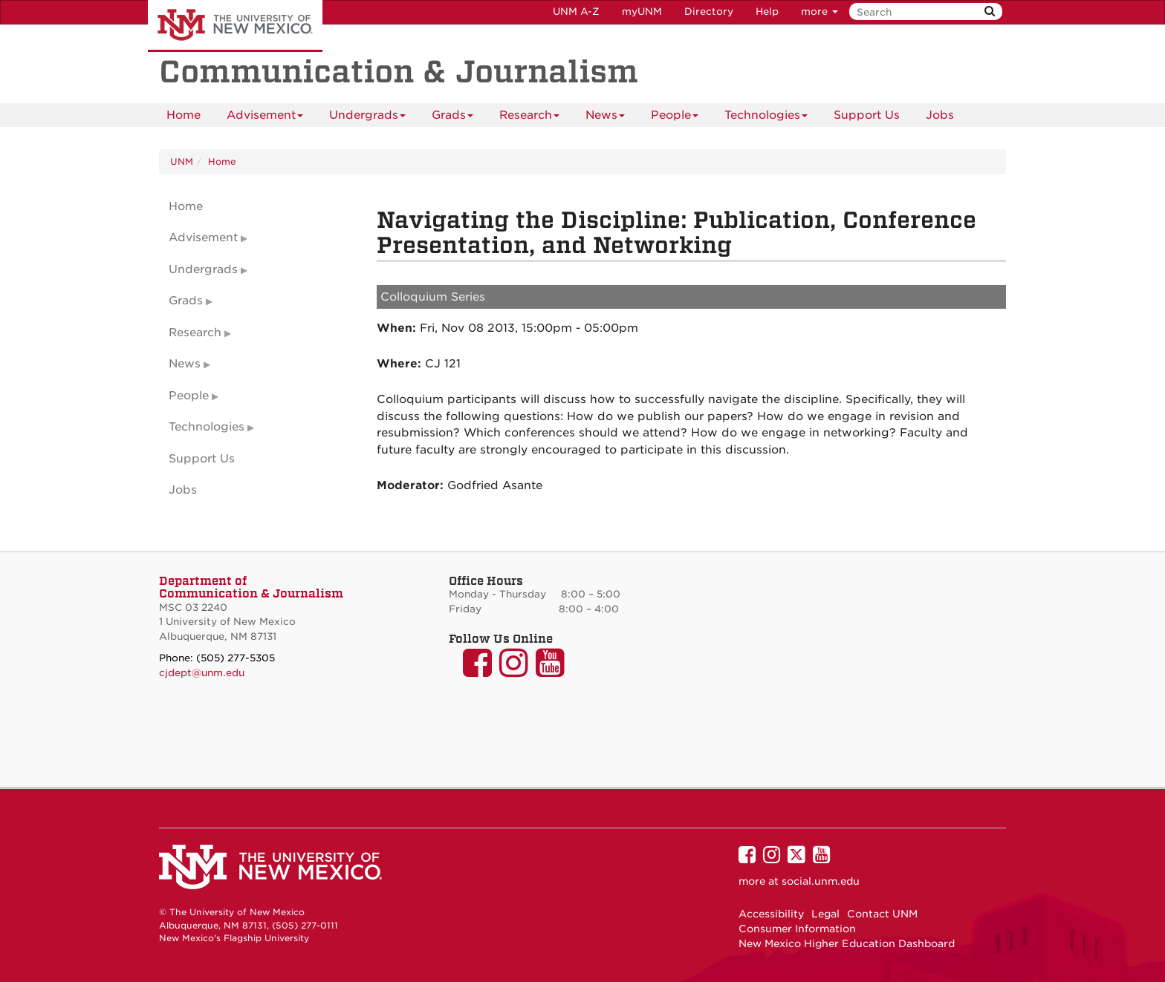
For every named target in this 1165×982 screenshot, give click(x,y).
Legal (825, 914)
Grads (452, 117)
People (674, 117)
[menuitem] (183, 115)
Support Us (867, 115)
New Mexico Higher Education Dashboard (847, 943)
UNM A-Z (576, 11)
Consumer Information (797, 928)
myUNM (642, 11)
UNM (181, 161)
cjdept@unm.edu (201, 672)
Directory (708, 11)
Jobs (940, 115)
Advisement (265, 117)
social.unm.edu (821, 881)
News (605, 117)
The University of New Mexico (235, 26)
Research (529, 117)
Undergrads (367, 117)
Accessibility (771, 914)
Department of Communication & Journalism (251, 587)
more (819, 11)
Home (183, 115)
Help (767, 11)
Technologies (766, 117)
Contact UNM (882, 914)
